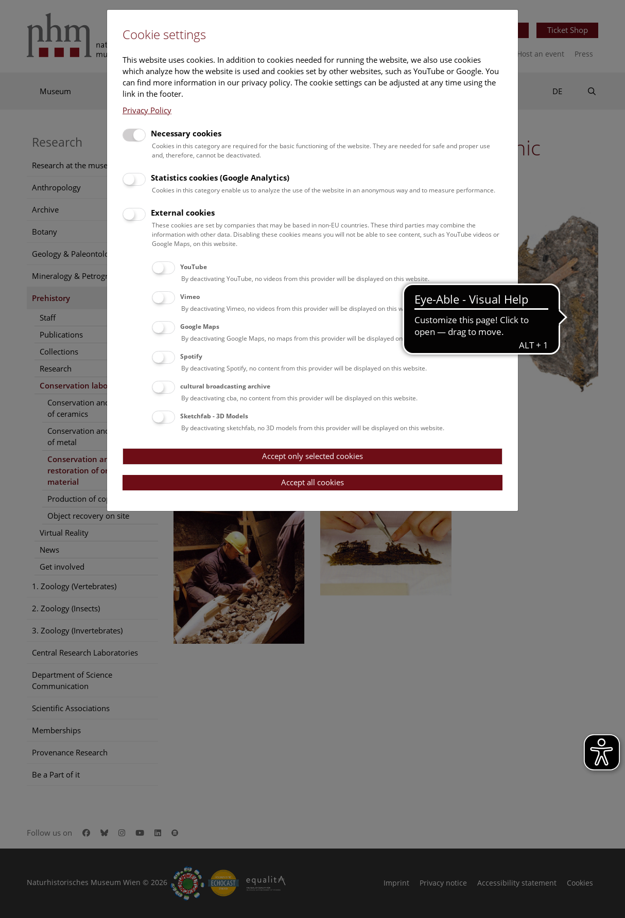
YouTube (193, 266)
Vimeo (190, 296)
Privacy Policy (147, 110)
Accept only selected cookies (312, 456)
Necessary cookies (186, 133)
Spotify (191, 356)
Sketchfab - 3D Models (214, 416)
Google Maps (199, 326)
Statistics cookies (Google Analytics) (220, 177)
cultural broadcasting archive (225, 386)
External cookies (183, 212)
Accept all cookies (312, 482)
